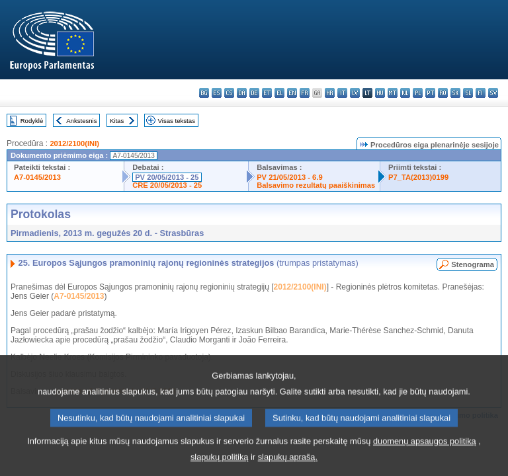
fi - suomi (481, 93)
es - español (217, 93)
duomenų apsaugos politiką (424, 452)
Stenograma (472, 264)
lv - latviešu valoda (355, 93)
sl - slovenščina (468, 93)
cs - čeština (229, 93)
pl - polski (418, 93)
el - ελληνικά (279, 93)
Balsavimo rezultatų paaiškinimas (316, 185)
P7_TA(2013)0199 (418, 177)
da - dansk (242, 93)
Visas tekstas (176, 120)
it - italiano (342, 93)
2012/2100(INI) (74, 143)
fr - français (305, 93)
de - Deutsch (254, 93)
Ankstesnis (81, 120)
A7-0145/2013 (37, 177)
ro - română (443, 93)
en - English (292, 93)
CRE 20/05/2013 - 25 (167, 185)
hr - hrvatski (330, 93)
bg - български (204, 93)
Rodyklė (32, 120)
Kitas (117, 120)
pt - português (430, 93)
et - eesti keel (267, 93)
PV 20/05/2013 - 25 (166, 177)
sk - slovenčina (455, 93)
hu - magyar (380, 93)
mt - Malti (393, 93)
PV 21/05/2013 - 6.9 (290, 177)
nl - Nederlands (405, 93)
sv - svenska (493, 93)
